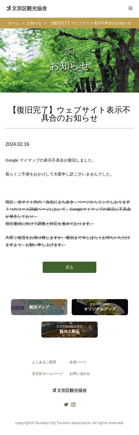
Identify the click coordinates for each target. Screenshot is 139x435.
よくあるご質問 (44, 362)
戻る (69, 267)
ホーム (13, 23)
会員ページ (78, 362)
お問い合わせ (80, 374)
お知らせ (34, 23)
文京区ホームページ (47, 374)
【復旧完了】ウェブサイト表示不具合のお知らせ (90, 23)
